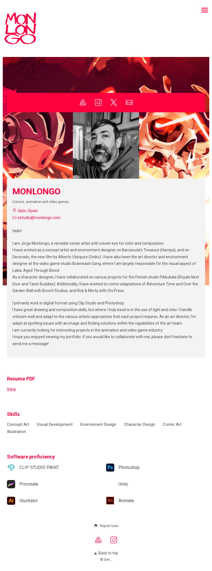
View (11, 389)
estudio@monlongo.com (39, 217)
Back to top (106, 553)
